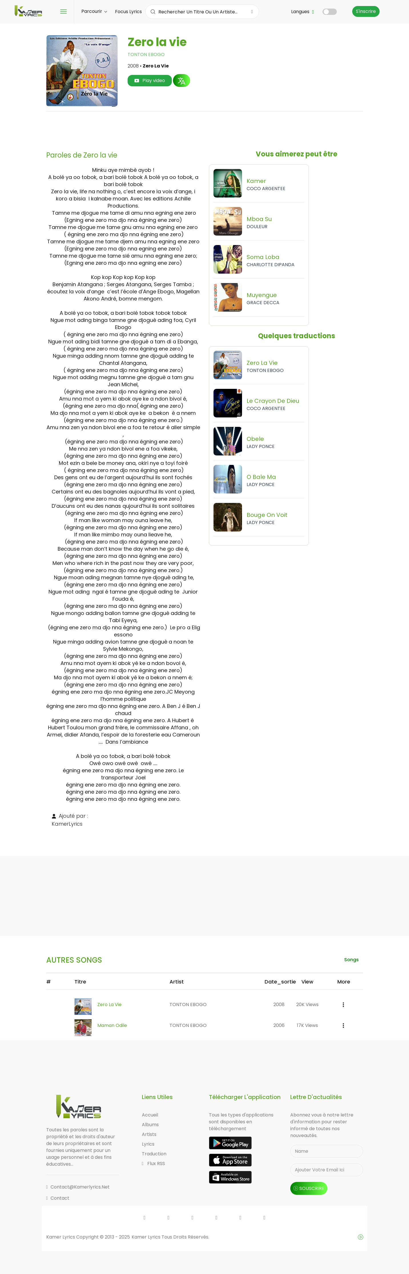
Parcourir (94, 11)
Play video (149, 80)
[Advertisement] (205, 129)
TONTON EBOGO (146, 54)
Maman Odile (112, 1025)
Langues (302, 11)
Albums (150, 1124)
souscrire (308, 1188)
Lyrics (148, 1144)
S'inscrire (366, 11)
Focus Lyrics (128, 11)
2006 (279, 1025)
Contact (58, 1198)
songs (351, 959)
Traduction (154, 1153)
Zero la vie (109, 1004)
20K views (307, 1004)
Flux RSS (153, 1163)
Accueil (150, 1115)
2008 (279, 1004)
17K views (307, 1025)
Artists (149, 1134)
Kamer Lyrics (147, 1237)
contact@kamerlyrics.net (78, 1187)
